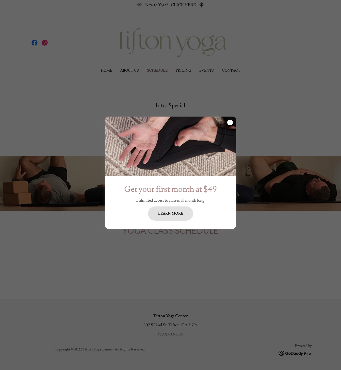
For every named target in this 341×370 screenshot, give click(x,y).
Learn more (170, 213)
